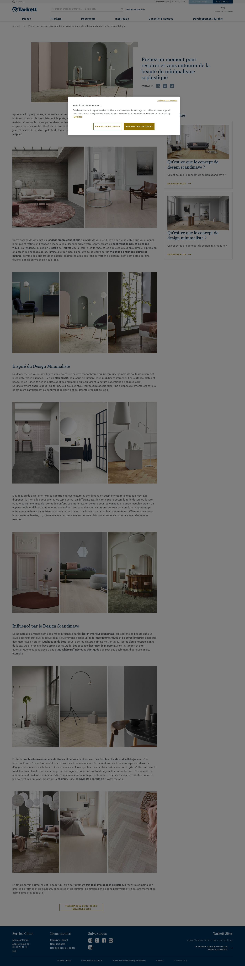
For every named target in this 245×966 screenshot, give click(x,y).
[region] (124, 116)
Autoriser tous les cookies (139, 126)
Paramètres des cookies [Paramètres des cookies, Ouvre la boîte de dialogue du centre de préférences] (107, 126)
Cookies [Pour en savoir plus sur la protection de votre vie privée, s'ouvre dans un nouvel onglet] (78, 117)
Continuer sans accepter (167, 101)
